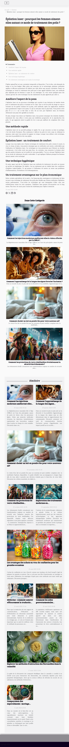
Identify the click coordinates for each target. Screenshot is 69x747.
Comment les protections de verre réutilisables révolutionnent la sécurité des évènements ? (34, 363)
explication (13, 111)
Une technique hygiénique (17, 77)
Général (13, 10)
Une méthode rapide (15, 70)
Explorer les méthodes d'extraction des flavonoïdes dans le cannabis (34, 665)
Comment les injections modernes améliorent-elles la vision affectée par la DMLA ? (34, 239)
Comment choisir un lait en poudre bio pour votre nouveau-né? (34, 321)
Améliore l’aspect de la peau (17, 67)
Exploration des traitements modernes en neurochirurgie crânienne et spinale (49, 504)
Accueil (7, 10)
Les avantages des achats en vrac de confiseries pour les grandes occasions (32, 563)
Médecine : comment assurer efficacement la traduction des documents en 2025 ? (20, 602)
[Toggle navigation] (7, 2)
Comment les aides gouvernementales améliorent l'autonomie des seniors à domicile (48, 603)
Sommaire (11, 64)
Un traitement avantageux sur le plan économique (24, 80)
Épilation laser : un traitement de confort (22, 73)
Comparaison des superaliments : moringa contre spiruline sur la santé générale (20, 705)
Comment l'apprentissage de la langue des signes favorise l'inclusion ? (34, 281)
